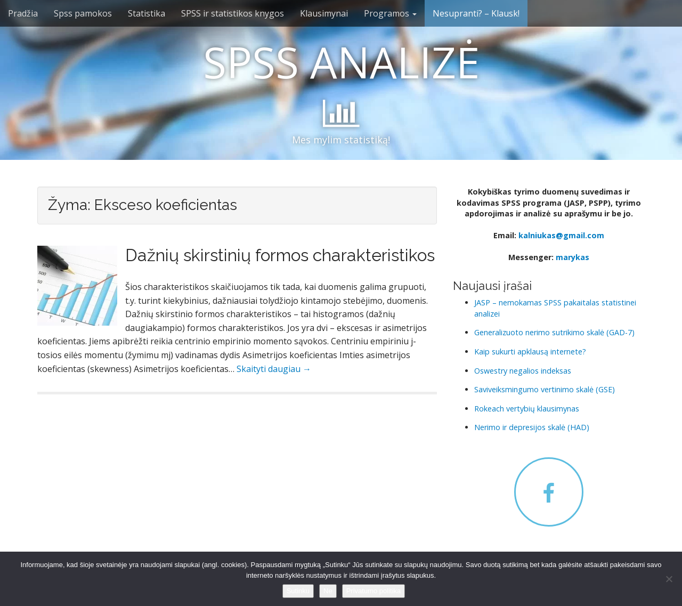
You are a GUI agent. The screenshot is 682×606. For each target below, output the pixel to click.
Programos (390, 13)
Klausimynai (324, 13)
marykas (572, 257)
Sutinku (298, 591)
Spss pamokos (83, 13)
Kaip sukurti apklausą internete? (530, 351)
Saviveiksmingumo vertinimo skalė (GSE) (544, 389)
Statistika (146, 13)
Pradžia (23, 13)
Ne (327, 591)
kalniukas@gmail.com (561, 235)
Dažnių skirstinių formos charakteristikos (280, 255)
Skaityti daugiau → (274, 369)
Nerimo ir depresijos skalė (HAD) (531, 427)
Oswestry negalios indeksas (522, 371)
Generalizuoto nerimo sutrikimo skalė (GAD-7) (554, 332)
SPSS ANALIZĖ (341, 62)
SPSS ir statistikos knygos (232, 13)
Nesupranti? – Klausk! (476, 13)
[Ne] (668, 578)
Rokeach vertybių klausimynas (526, 408)
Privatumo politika (373, 591)
